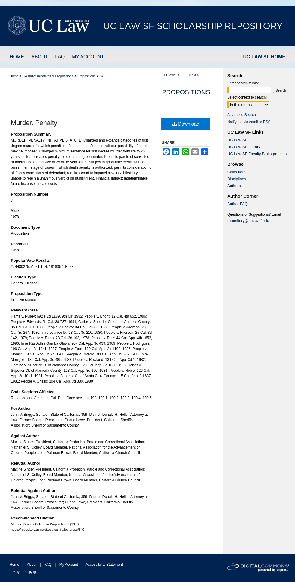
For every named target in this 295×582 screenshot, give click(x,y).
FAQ (47, 564)
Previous (172, 75)
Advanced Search (241, 115)
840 (102, 76)
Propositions (86, 76)
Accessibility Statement (104, 564)
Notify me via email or (248, 122)
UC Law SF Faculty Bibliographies (257, 154)
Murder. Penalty (34, 123)
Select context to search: (247, 97)
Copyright (31, 572)
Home (14, 76)
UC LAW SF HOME (264, 56)
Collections (237, 172)
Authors (234, 185)
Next (192, 75)
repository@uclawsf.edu (248, 220)
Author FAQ (237, 204)
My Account (68, 564)
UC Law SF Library (243, 147)
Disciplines (236, 179)
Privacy (15, 572)
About (31, 564)
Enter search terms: (243, 83)
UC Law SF (237, 140)
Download (186, 124)
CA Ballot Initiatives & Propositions (48, 76)
